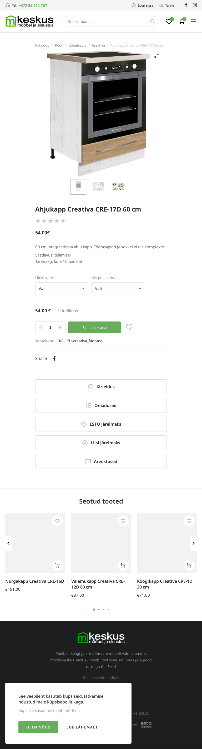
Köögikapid (78, 45)
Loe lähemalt (82, 727)
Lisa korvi (94, 327)
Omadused (101, 405)
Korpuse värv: (104, 277)
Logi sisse (142, 5)
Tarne (166, 5)
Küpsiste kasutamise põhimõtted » (49, 710)
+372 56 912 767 (33, 5)
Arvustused (101, 461)
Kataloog (42, 45)
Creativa (98, 45)
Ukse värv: (44, 277)
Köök (59, 45)
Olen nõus (38, 727)
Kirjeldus (101, 387)
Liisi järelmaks (101, 443)
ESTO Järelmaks (101, 424)
